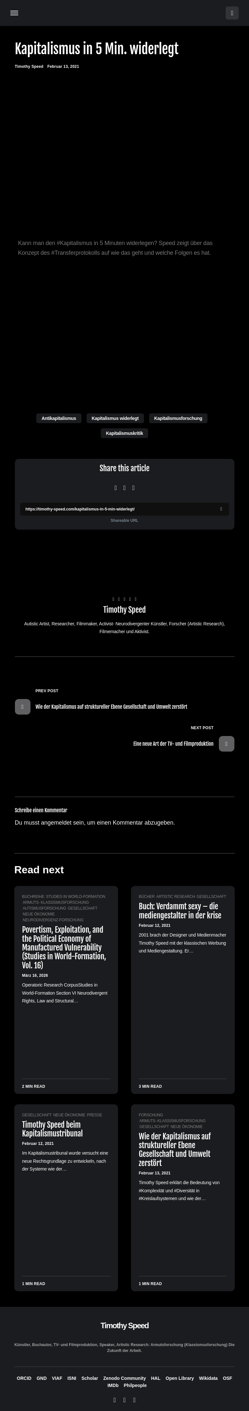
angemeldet (56, 822)
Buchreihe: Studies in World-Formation (63, 896)
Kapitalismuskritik (124, 433)
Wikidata (208, 1378)
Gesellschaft (82, 908)
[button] (14, 12)
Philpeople (135, 1385)
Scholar (89, 1378)
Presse (94, 1115)
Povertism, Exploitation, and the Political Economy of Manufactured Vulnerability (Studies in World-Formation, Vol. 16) (64, 947)
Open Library (180, 1378)
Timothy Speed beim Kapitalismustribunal (52, 1129)
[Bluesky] (114, 1400)
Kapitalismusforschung (178, 418)
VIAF (57, 1378)
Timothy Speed (124, 610)
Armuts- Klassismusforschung (56, 902)
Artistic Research (175, 896)
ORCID (24, 1378)
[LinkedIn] (134, 1400)
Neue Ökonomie (39, 914)
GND (42, 1378)
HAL (155, 1378)
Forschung (151, 1115)
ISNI (71, 1378)
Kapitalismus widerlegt (115, 418)
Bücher (147, 896)
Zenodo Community (124, 1378)
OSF (227, 1378)
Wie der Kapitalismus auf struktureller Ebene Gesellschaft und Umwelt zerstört (175, 1150)
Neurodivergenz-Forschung (53, 920)
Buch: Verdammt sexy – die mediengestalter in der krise (180, 911)
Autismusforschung (44, 908)
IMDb (112, 1385)
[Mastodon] (124, 1400)
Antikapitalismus (59, 418)
